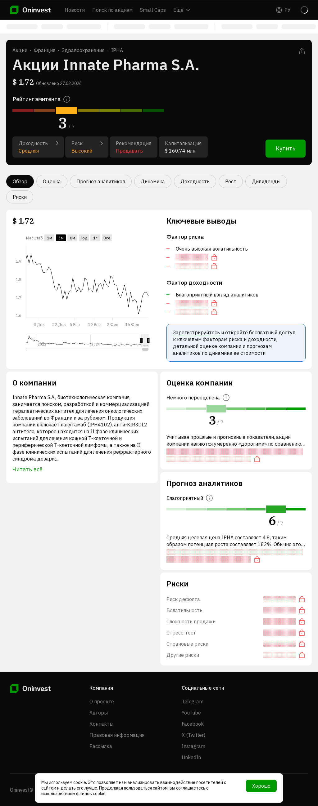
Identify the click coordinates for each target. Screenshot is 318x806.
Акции (19, 50)
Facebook (193, 724)
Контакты (101, 724)
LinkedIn (191, 757)
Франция (44, 50)
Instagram (193, 746)
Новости (75, 10)
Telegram (192, 701)
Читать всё (27, 469)
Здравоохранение (83, 50)
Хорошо (261, 786)
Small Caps (153, 10)
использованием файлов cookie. (74, 793)
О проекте (101, 701)
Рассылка (100, 746)
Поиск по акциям (112, 10)
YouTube (191, 713)
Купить (285, 148)
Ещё (181, 10)
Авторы (98, 713)
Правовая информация (116, 735)
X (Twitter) (193, 735)
